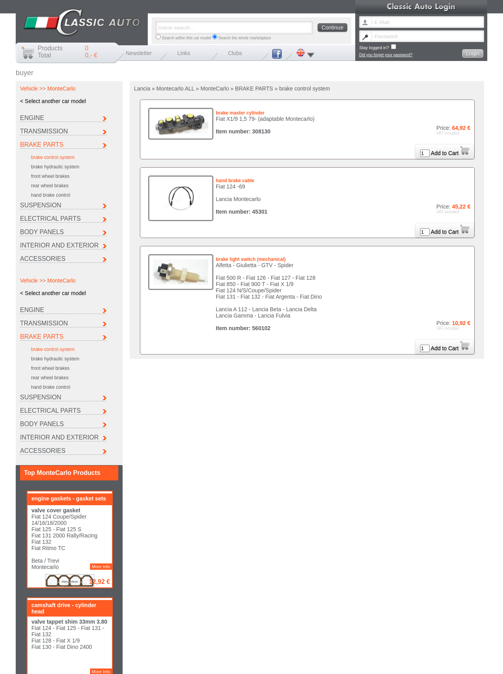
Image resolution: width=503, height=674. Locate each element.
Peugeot (353, 629)
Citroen (301, 624)
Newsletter (139, 53)
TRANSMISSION (44, 131)
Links (183, 53)
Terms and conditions (403, 642)
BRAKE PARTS (42, 144)
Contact (332, 642)
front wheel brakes (50, 176)
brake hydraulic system (55, 167)
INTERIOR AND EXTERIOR (59, 245)
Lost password (309, 642)
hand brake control (50, 195)
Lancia (249, 629)
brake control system (53, 157)
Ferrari (402, 624)
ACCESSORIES (43, 258)
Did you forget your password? (386, 55)
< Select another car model (53, 101)
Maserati (302, 629)
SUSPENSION (40, 205)
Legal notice (352, 642)
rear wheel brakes (49, 185)
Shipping (374, 642)
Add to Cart (450, 153)
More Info (101, 374)
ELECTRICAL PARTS (50, 218)
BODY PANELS (42, 232)
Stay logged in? (377, 47)
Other (300, 633)
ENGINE (32, 117)
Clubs (235, 53)
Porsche (404, 629)
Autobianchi (254, 624)
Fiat (349, 624)
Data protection (438, 642)
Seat (248, 633)
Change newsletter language (269, 642)
